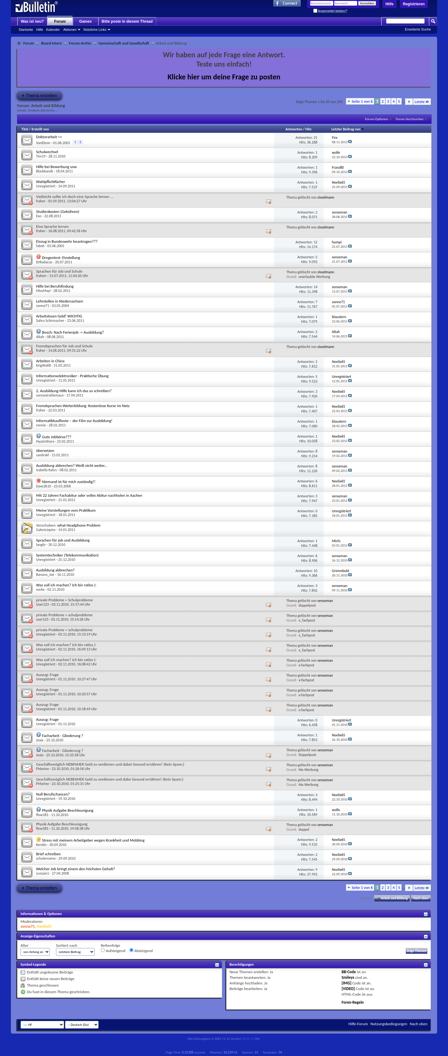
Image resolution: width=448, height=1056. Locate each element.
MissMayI (43, 291)
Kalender (53, 29)
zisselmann (326, 197)
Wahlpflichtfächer (50, 181)
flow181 (42, 815)
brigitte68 (43, 365)
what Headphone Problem (78, 525)
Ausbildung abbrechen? (55, 570)
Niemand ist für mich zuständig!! (69, 481)
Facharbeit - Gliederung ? (62, 735)
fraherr (41, 276)
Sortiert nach (66, 945)
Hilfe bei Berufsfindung (54, 286)
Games (85, 21)
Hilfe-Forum (358, 1023)
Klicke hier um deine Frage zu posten (224, 76)
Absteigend (141, 950)
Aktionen (70, 29)
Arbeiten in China (50, 361)
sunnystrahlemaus (49, 395)
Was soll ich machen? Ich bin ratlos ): (66, 585)
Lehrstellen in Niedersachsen (59, 301)
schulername (46, 858)
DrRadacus (44, 262)
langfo (40, 544)
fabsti (40, 246)
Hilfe (389, 4)
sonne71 (42, 305)
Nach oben (420, 898)
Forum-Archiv (80, 43)
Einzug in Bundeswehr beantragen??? (66, 241)
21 (315, 137)
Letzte (422, 101)
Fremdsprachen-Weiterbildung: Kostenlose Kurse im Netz (83, 405)
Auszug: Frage (47, 719)
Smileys (348, 977)
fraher (40, 201)
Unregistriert (45, 186)
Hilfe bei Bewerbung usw (56, 166)
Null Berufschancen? (53, 794)
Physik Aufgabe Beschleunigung (67, 810)
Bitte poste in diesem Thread (127, 21)
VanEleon (43, 143)
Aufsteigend (113, 950)
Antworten (293, 129)
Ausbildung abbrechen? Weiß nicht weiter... (71, 465)
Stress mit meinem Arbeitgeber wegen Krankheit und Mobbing (93, 840)
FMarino (42, 769)
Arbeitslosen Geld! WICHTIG (59, 316)
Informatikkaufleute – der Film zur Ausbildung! (74, 420)
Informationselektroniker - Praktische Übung (72, 375)
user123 (42, 619)
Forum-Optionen (376, 119)
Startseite (26, 29)
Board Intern (51, 43)
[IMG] (347, 983)
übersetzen (45, 450)
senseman (325, 600)
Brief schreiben (48, 854)
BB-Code (349, 971)
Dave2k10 (43, 486)
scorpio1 (42, 873)
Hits (308, 129)
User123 (42, 604)
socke (40, 589)
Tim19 (40, 156)
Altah (40, 337)
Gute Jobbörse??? (56, 436)
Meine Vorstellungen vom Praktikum (66, 510)
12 (315, 242)
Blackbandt (44, 171)
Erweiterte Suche (418, 29)
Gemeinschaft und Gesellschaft (123, 43)
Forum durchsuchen (409, 119)
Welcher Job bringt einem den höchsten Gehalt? (75, 868)
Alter (25, 945)
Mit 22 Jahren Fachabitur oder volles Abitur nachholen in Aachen (89, 495)
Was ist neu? (32, 21)
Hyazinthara (45, 441)
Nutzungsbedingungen (389, 1023)
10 (315, 571)
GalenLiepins (45, 530)
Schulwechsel (47, 151)
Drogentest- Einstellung (61, 257)
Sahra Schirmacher (50, 320)
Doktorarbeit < (49, 136)
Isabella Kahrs (46, 470)
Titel (24, 129)
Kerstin (41, 844)
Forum (60, 21)
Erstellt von (40, 129)
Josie (40, 740)
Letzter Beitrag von (347, 129)
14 (315, 287)
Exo (38, 216)
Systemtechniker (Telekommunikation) (67, 555)
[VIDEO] (348, 988)
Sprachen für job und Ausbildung (63, 540)
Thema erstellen (39, 95)
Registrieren (414, 4)
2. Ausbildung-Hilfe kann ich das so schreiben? (74, 390)
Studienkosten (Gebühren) (57, 211)
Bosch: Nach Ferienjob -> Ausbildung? (73, 332)
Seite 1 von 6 (362, 101)
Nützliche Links (94, 29)
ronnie (41, 425)
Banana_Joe (45, 574)
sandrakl (42, 455)
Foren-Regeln (353, 1002)
